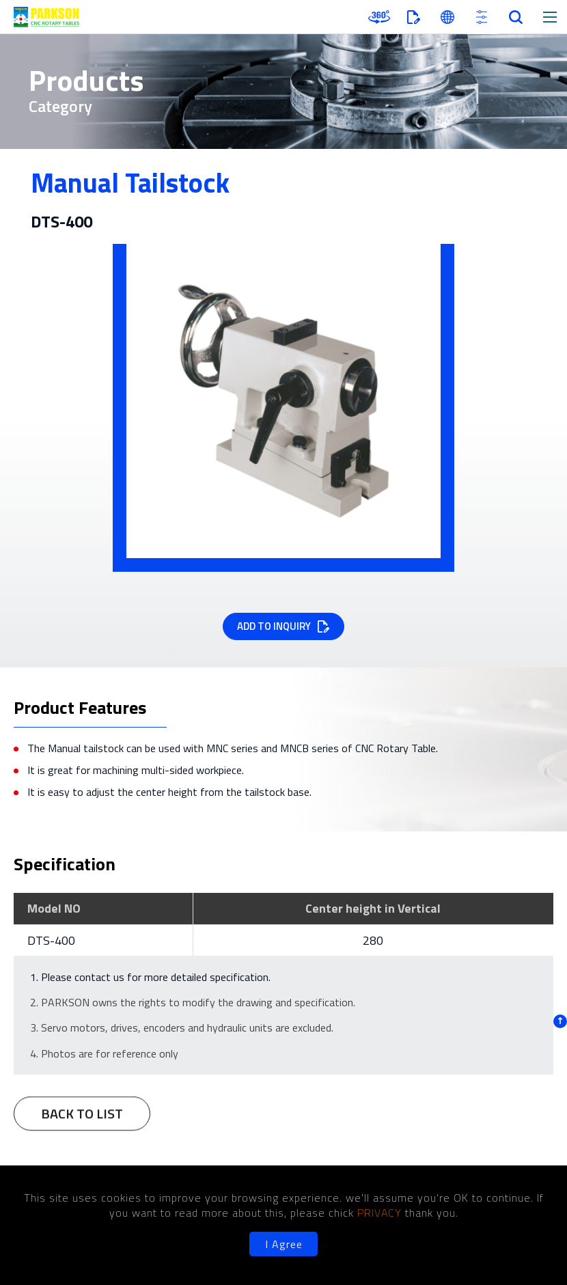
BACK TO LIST (82, 1120)
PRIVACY (381, 1212)
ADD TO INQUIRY (274, 626)
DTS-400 (51, 940)
